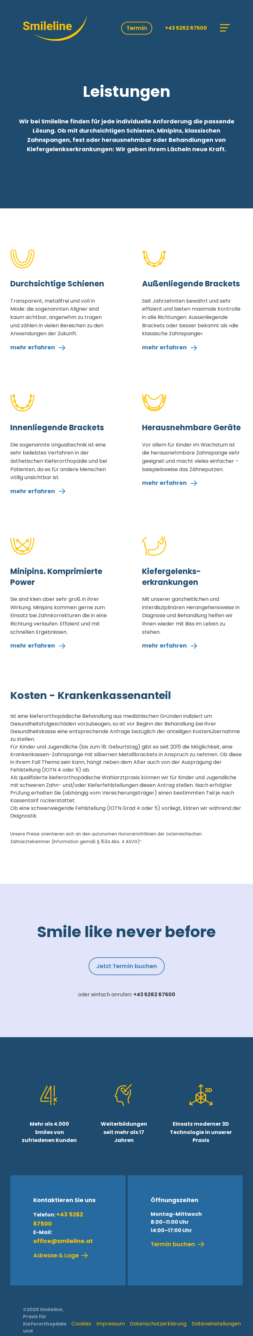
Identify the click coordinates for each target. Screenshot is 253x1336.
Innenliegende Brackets (57, 427)
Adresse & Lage (60, 1255)
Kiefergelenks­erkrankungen (171, 576)
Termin (136, 28)
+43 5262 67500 (186, 28)
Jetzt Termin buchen (126, 966)
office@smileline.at (63, 1241)
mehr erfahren (38, 347)
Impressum (110, 1323)
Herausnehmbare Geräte (191, 427)
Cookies (81, 1323)
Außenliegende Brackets (191, 283)
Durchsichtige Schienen (57, 283)
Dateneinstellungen (216, 1323)
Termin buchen (178, 1244)
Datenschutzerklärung (158, 1323)
